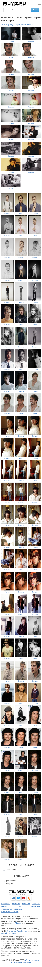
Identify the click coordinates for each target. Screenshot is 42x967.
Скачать (11, 41)
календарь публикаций (11, 909)
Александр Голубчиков (17, 931)
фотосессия (11, 881)
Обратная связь (31, 960)
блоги (3, 906)
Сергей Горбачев (8, 933)
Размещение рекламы (21, 962)
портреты (10, 884)
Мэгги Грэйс (11, 870)
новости (16, 904)
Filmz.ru (18, 923)
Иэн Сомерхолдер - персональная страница (17, 25)
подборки (35, 906)
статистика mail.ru (9, 912)
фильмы (26, 904)
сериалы (36, 904)
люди (18, 906)
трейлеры (5, 904)
